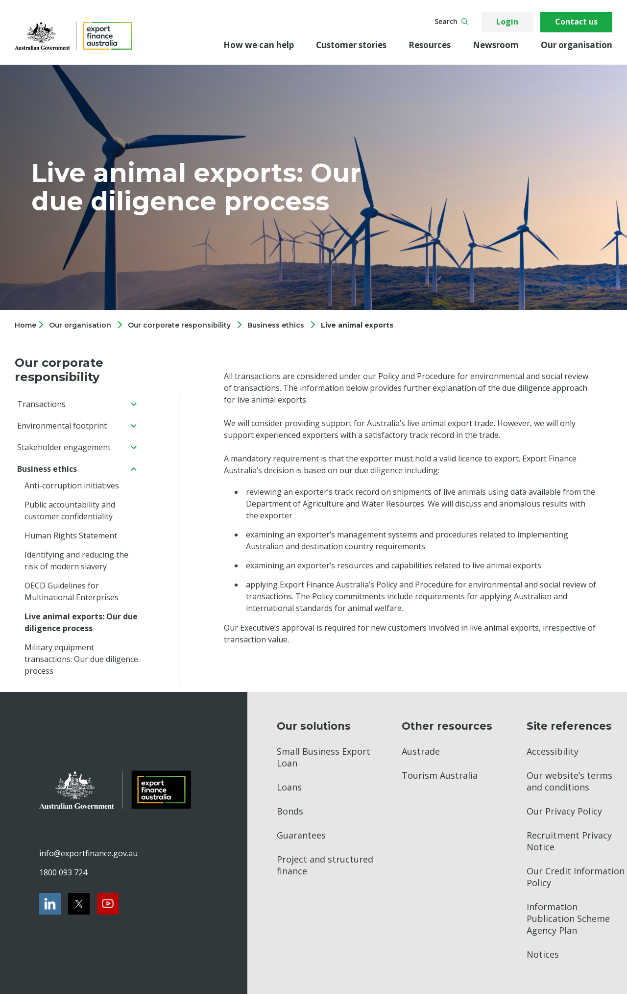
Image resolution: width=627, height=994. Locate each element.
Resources (430, 45)
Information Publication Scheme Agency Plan (568, 918)
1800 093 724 (63, 872)
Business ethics (275, 325)
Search (451, 21)
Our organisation (576, 45)
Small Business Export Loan (323, 757)
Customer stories (351, 45)
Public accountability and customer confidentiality (69, 510)
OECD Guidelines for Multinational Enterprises (71, 591)
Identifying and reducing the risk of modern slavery (76, 560)
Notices (543, 954)
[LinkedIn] (50, 904)
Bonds (290, 811)
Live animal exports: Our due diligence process (81, 622)
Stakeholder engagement (64, 447)
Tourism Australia (440, 775)
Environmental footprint (62, 425)
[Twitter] (79, 904)
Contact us (576, 21)
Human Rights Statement (70, 535)
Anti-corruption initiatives (71, 485)
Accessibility (553, 751)
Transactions (41, 404)
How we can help (258, 45)
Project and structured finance (325, 865)
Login (507, 21)
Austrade (421, 751)
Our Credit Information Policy (576, 877)
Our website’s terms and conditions (569, 781)
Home (26, 325)
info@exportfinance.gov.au (88, 853)
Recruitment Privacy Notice (569, 841)
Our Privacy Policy (564, 811)
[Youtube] (108, 904)
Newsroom (496, 45)
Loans (289, 787)
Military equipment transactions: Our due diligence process (81, 659)
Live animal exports (357, 325)
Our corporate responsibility (179, 325)
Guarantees (301, 835)
